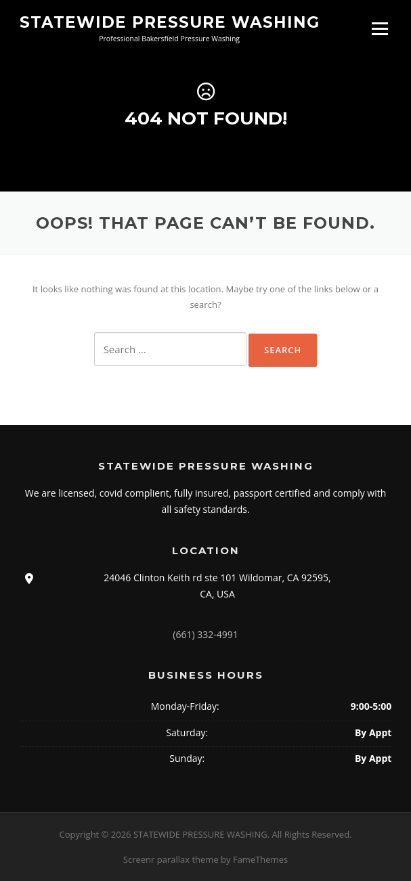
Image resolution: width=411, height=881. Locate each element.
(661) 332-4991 (205, 634)
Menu (379, 28)
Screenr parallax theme (171, 859)
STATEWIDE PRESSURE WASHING (170, 21)
